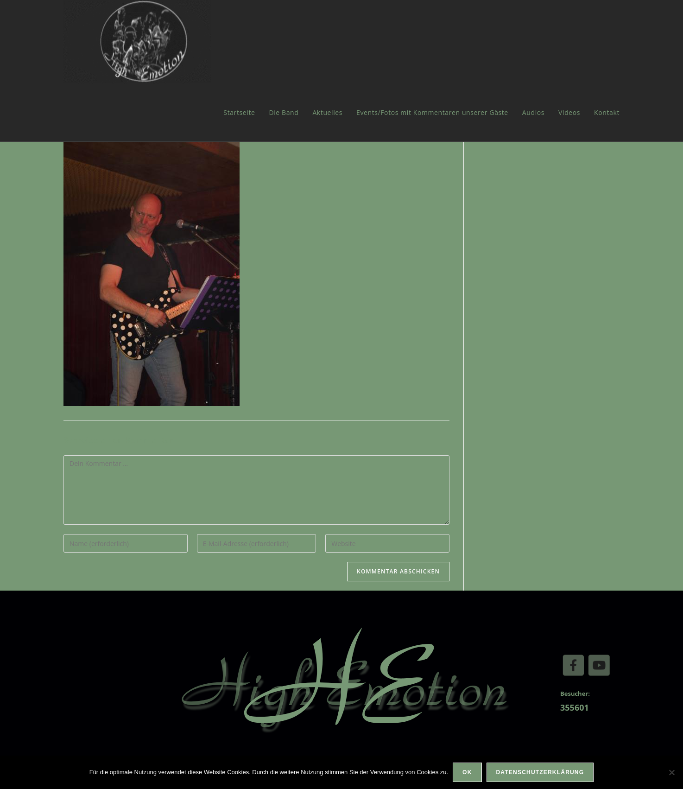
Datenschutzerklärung (540, 772)
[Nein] (671, 772)
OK (467, 772)
